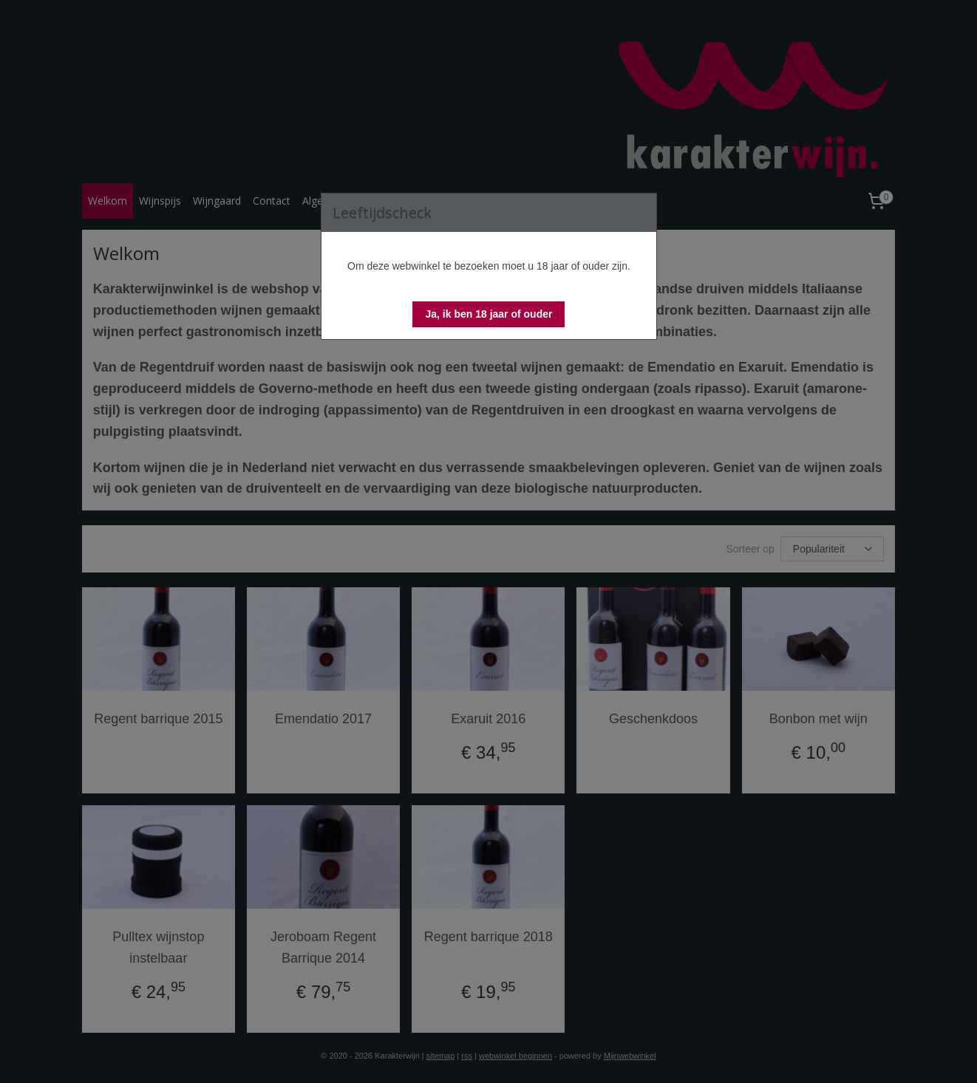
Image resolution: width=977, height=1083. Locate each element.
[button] (488, 314)
